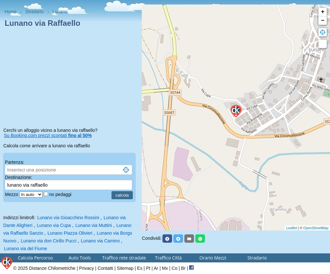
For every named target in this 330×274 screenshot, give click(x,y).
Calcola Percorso (35, 258)
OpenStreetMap (315, 228)
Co (175, 268)
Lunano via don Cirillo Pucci (48, 240)
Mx (165, 268)
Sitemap (125, 268)
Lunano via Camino (100, 240)
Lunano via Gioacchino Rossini (68, 217)
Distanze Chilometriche (52, 268)
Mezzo (12, 194)
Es (139, 268)
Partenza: (14, 162)
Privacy (86, 268)
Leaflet (291, 228)
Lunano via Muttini (93, 225)
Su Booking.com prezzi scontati (48, 135)
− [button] (323, 20)
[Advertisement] (71, 79)
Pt (148, 268)
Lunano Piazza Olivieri (69, 233)
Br (183, 268)
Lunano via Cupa (54, 225)
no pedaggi (61, 194)
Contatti (105, 268)
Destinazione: (18, 177)
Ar (156, 268)
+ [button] (323, 12)
